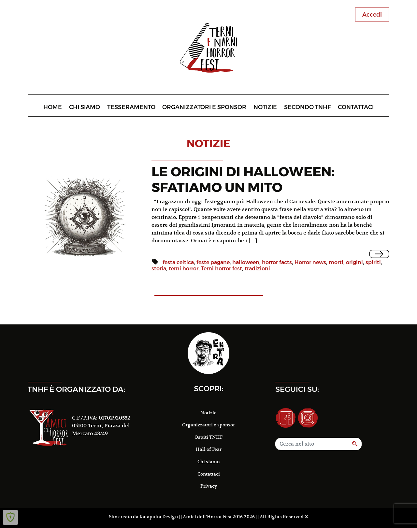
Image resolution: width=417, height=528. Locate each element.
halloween (245, 262)
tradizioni (257, 268)
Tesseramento (131, 107)
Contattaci (356, 107)
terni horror (183, 268)
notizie (208, 143)
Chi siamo (84, 107)
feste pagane (213, 262)
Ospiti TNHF (208, 437)
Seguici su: (297, 389)
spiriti (373, 262)
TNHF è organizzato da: (76, 389)
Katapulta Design (158, 517)
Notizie (265, 107)
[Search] (311, 444)
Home (52, 107)
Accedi (372, 14)
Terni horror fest (221, 268)
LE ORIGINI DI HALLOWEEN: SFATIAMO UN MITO (243, 179)
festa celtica (178, 262)
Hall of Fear (209, 449)
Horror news (310, 262)
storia (158, 268)
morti (336, 262)
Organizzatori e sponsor (204, 107)
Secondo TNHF (307, 107)
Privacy (208, 486)
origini (354, 262)
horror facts (277, 262)
